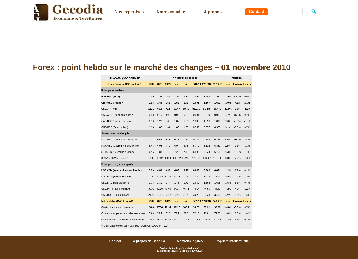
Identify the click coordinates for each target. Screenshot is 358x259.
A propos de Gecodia (149, 241)
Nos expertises (129, 12)
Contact (256, 11)
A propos (213, 12)
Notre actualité (171, 12)
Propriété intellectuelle (231, 241)
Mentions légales (190, 241)
